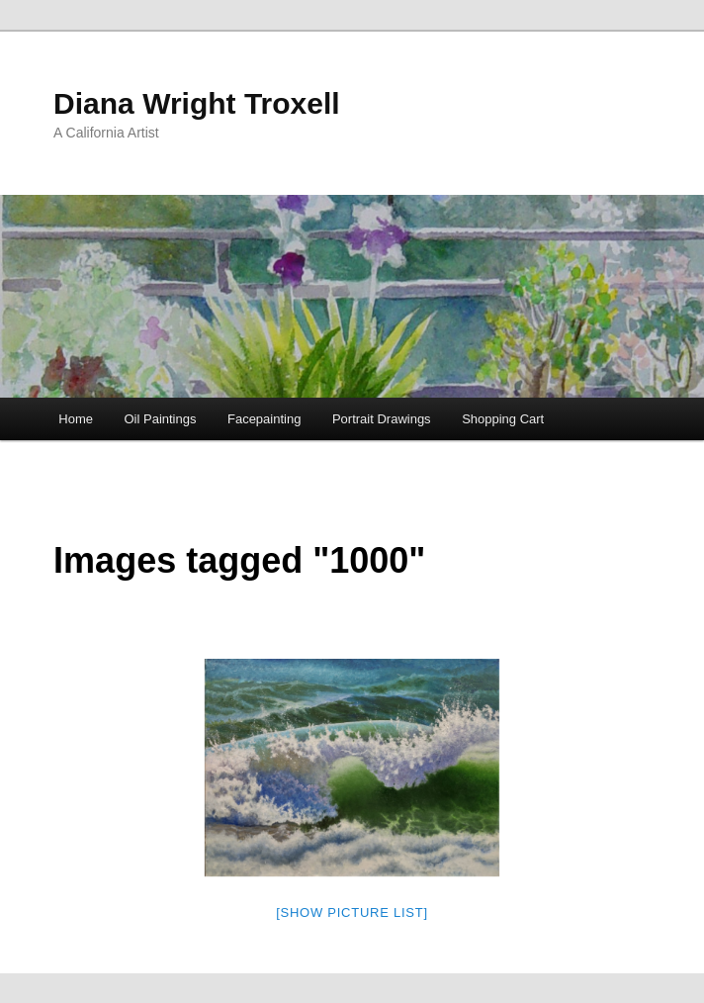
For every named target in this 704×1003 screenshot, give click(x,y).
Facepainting (264, 418)
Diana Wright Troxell (196, 103)
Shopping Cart (503, 418)
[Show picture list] (352, 912)
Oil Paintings (160, 418)
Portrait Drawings (381, 418)
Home (75, 418)
